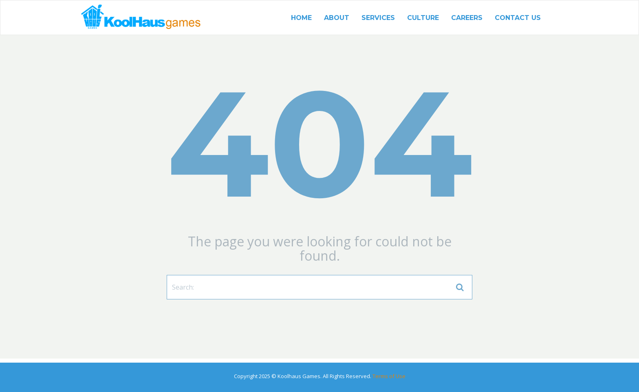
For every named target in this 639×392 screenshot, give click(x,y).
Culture (423, 18)
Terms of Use (388, 376)
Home (301, 18)
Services (378, 18)
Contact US (518, 18)
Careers (467, 18)
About (336, 18)
